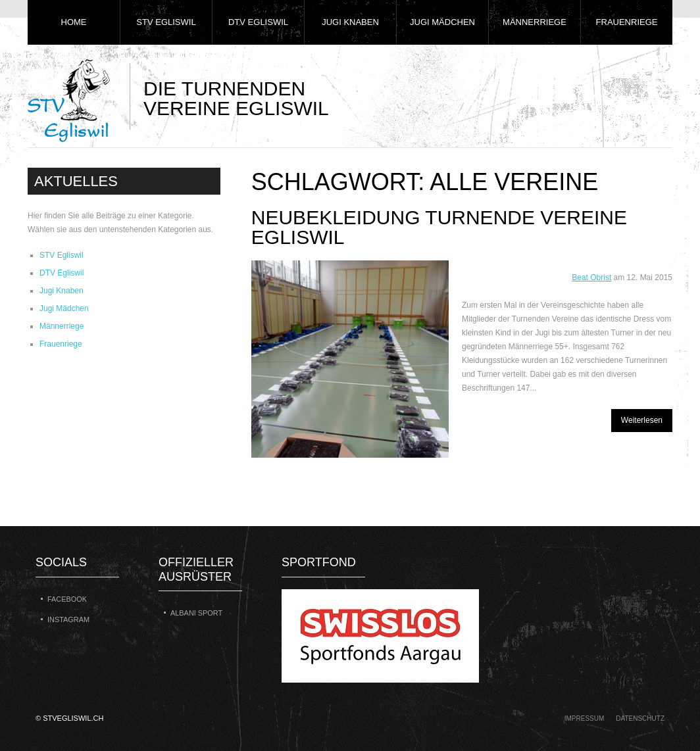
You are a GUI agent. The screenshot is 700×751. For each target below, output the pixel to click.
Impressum (584, 718)
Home (74, 22)
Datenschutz (640, 718)
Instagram (68, 619)
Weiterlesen (641, 420)
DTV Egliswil (258, 22)
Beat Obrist (591, 277)
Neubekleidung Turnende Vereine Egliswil (439, 227)
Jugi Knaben (350, 22)
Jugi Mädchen (442, 22)
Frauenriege (627, 22)
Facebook (67, 599)
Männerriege (534, 22)
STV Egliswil (165, 22)
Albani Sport (196, 613)
